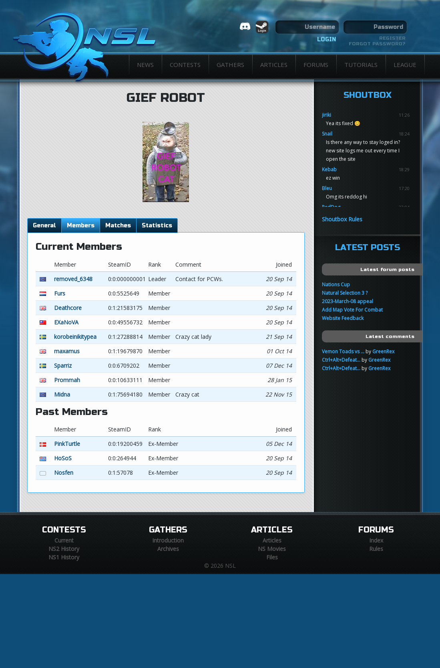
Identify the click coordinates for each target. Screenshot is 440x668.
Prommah (67, 380)
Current (64, 540)
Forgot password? (377, 44)
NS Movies (272, 549)
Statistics (157, 225)
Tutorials (361, 65)
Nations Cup (336, 284)
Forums (315, 65)
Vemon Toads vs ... (343, 351)
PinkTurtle (67, 443)
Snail (327, 133)
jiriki (326, 114)
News (145, 65)
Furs (59, 293)
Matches (118, 225)
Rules (376, 549)
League (405, 65)
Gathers (230, 65)
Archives (168, 549)
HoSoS (63, 458)
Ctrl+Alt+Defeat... (341, 359)
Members (80, 225)
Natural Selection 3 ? (345, 292)
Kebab (329, 169)
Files (272, 557)
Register (392, 38)
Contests (185, 65)
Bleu (327, 188)
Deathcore (68, 308)
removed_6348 (73, 279)
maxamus (67, 351)
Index (376, 540)
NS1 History (63, 557)
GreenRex (383, 351)
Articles (273, 65)
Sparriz (63, 365)
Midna (62, 394)
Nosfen (63, 472)
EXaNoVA (66, 322)
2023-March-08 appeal (347, 301)
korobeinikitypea (75, 336)
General (44, 225)
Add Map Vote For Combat (352, 309)
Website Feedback (343, 318)
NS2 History (63, 549)
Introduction (168, 540)
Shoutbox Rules (342, 219)
